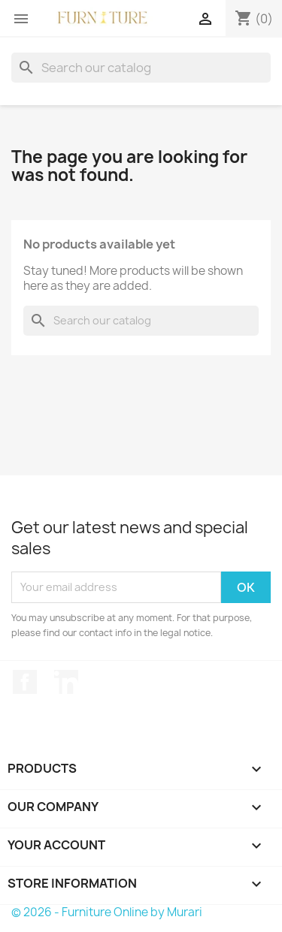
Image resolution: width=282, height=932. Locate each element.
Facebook (25, 682)
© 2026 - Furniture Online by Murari (106, 912)
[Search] (141, 68)
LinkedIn (66, 682)
